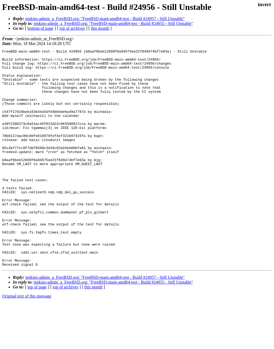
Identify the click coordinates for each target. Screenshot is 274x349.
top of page (37, 330)
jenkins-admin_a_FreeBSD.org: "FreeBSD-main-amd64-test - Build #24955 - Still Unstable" (113, 23)
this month (100, 28)
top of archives (72, 28)
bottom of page (41, 28)
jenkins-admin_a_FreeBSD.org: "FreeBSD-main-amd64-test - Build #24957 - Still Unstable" (105, 18)
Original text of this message (26, 339)
